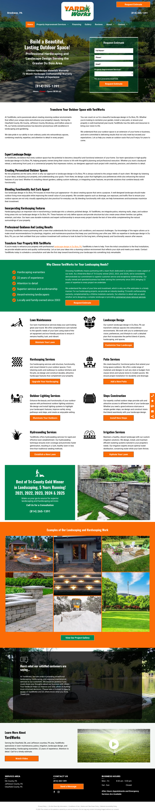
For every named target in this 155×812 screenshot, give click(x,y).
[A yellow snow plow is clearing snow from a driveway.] (38, 614)
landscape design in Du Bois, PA (68, 246)
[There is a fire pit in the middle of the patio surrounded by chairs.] (106, 554)
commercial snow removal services (131, 297)
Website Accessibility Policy (108, 806)
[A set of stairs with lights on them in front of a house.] (65, 566)
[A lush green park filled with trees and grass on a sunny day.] (79, 602)
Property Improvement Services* (107, 69)
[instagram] (58, 792)
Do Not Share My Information (58, 806)
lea (65, 689)
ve (68, 689)
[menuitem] (30, 24)
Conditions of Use (74, 806)
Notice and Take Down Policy (90, 806)
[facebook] (54, 792)
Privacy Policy (42, 806)
